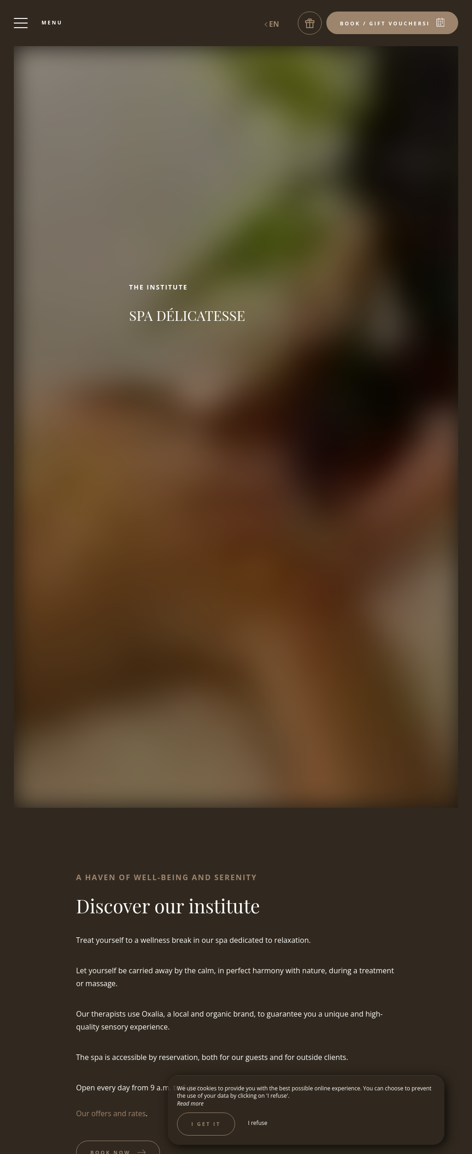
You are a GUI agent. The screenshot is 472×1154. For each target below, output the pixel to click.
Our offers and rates (111, 1113)
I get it (206, 1123)
